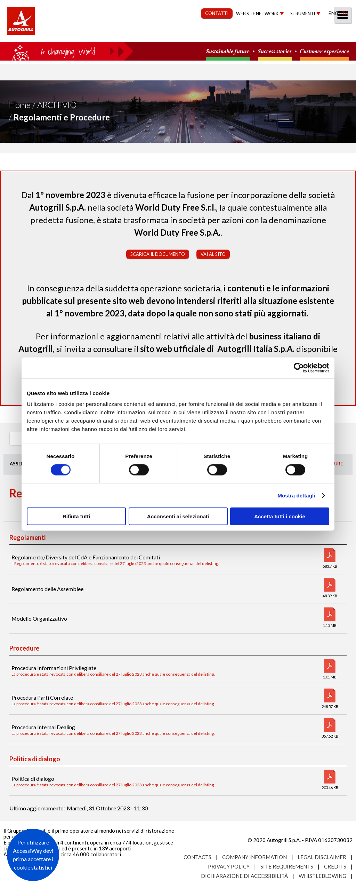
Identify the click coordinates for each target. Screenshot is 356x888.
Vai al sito (213, 254)
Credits (335, 866)
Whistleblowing (322, 876)
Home (20, 105)
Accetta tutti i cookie (279, 516)
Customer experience (324, 51)
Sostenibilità (171, 33)
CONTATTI (216, 13)
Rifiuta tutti (76, 516)
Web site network (257, 13)
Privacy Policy (229, 866)
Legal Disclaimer (322, 857)
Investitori (270, 33)
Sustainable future (228, 51)
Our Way (126, 33)
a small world (67, 51)
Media (308, 33)
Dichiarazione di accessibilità (244, 876)
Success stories (275, 51)
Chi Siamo (86, 33)
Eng (333, 13)
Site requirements (286, 866)
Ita (344, 13)
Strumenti (302, 13)
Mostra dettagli (296, 495)
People (339, 33)
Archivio (56, 105)
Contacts (197, 857)
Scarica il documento (157, 254)
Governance (222, 33)
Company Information (254, 857)
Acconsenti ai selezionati (178, 516)
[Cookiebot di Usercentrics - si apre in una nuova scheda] (298, 367)
